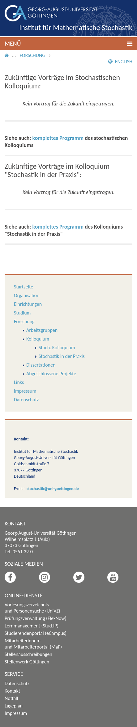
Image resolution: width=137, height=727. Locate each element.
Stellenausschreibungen (28, 654)
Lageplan (14, 706)
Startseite (23, 287)
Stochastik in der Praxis (62, 356)
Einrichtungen (28, 304)
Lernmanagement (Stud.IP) (31, 626)
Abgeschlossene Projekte (51, 374)
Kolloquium (37, 339)
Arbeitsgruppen (42, 330)
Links (19, 382)
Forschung (32, 55)
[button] (68, 43)
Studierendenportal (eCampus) (35, 633)
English (120, 62)
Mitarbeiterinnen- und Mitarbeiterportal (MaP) (33, 644)
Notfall (11, 698)
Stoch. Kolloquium (57, 347)
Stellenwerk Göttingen (27, 662)
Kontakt (12, 691)
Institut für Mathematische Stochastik (75, 27)
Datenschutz (26, 400)
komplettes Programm (58, 138)
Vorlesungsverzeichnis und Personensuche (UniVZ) (32, 608)
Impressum (25, 391)
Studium (22, 313)
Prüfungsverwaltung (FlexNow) (35, 618)
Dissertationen (40, 365)
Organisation (26, 295)
